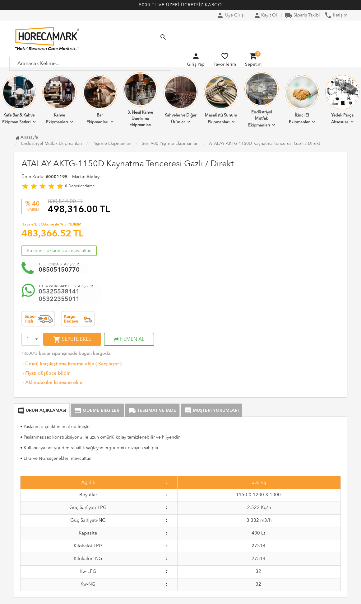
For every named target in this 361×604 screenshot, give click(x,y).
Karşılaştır (108, 364)
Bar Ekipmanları (100, 99)
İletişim (335, 15)
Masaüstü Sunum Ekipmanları (221, 99)
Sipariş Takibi (302, 15)
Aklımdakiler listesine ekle (51, 383)
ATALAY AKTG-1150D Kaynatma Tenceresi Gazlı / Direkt (264, 143)
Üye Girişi (230, 15)
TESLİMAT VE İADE (152, 410)
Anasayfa (26, 137)
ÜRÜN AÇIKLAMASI (41, 410)
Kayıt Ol (264, 15)
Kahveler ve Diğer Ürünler (181, 99)
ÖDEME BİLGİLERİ (97, 410)
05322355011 (59, 299)
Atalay (93, 177)
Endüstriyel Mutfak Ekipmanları (261, 99)
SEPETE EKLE (72, 339)
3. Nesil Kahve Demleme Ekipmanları (140, 99)
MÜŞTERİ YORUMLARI (211, 410)
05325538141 (59, 292)
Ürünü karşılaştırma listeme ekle (57, 364)
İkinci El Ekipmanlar (302, 99)
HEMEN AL (129, 339)
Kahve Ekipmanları (59, 99)
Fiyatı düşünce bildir (45, 373)
